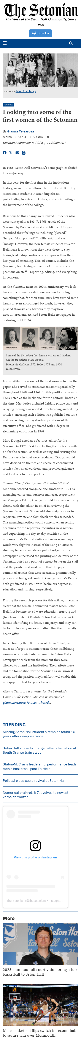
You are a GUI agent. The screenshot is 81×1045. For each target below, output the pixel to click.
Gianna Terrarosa (20, 131)
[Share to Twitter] (11, 153)
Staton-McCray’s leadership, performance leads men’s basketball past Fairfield (39, 766)
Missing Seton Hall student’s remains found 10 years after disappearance (39, 733)
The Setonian (15, 900)
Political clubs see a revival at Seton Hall (34, 780)
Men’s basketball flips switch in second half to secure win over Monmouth (39, 1032)
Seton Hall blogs (26, 91)
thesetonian (37, 900)
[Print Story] (23, 153)
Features (8, 104)
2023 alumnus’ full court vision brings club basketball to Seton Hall (40, 971)
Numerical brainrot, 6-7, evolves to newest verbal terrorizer (35, 794)
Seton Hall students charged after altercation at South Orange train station (39, 750)
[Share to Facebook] (4, 153)
